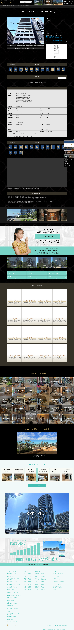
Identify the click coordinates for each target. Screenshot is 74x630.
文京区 (25, 579)
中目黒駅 (43, 587)
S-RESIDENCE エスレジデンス (12, 598)
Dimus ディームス (10, 589)
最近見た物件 (66, 145)
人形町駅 (36, 584)
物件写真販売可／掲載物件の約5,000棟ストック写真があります (26, 48)
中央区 (29, 573)
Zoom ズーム (9, 614)
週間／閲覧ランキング (57, 575)
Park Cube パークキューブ (12, 581)
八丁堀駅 (36, 589)
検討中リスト (71, 145)
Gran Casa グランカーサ (11, 605)
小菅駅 (23, 98)
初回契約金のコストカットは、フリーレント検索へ (36, 564)
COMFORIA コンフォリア (11, 576)
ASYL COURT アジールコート (12, 608)
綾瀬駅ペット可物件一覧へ (12, 277)
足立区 (20, 93)
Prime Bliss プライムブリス (12, 621)
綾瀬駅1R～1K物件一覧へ (32, 272)
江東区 (29, 575)
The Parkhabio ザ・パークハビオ (13, 578)
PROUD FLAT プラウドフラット (13, 579)
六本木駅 (36, 575)
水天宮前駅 (37, 586)
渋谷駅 (42, 573)
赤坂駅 (36, 576)
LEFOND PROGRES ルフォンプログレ (14, 584)
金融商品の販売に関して (57, 586)
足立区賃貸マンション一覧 (11, 5)
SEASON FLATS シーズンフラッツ (13, 592)
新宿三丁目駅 (43, 579)
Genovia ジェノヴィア (11, 600)
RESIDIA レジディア (10, 575)
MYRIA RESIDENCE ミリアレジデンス (14, 595)
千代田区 (30, 576)
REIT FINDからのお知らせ (57, 587)
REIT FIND (4, 5)
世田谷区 (30, 581)
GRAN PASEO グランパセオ (12, 597)
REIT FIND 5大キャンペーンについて (59, 573)
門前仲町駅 (43, 576)
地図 (64, 7)
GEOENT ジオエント (11, 619)
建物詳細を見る (12, 64)
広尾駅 (36, 578)
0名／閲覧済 (38, 7)
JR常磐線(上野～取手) (20, 97)
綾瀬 (22, 93)
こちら (34, 82)
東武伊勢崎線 (18, 98)
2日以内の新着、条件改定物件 (58, 581)
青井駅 (26, 100)
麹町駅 (42, 584)
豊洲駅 (42, 578)
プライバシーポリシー (57, 584)
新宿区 (25, 576)
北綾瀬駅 (26, 101)
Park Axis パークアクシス (12, 573)
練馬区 (29, 587)
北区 (24, 584)
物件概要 (58, 7)
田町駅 (36, 581)
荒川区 (29, 584)
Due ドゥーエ (9, 594)
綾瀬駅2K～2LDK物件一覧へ (53, 272)
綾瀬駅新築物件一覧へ (11, 272)
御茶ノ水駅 (43, 589)
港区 (24, 573)
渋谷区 (25, 575)
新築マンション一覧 (56, 579)
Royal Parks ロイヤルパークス (12, 602)
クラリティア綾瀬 (19, 5)
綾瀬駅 (26, 95)
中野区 (25, 586)
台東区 (29, 579)
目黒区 (29, 578)
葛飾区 (29, 589)
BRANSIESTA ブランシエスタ (12, 606)
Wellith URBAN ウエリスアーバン (13, 613)
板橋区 (25, 587)
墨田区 (25, 581)
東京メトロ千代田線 (20, 95)
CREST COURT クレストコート (12, 603)
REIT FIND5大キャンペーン (36, 485)
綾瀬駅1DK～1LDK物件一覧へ (33, 277)
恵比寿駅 (43, 575)
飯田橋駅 (43, 581)
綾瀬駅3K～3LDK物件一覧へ (52, 277)
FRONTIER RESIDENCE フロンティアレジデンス (14, 611)
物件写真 (53, 7)
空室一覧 (68, 7)
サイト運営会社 (56, 253)
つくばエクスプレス (20, 100)
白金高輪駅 (37, 579)
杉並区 (29, 586)
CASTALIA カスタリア (11, 586)
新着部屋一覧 (55, 578)
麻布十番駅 (37, 573)
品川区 (25, 578)
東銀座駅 (36, 587)
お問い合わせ (47, 236)
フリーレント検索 (56, 576)
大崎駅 (42, 586)
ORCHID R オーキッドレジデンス (13, 587)
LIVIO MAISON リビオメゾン (12, 616)
